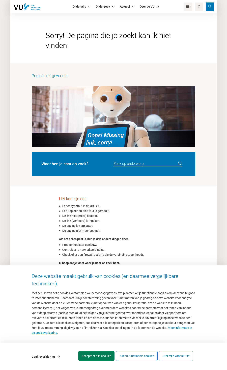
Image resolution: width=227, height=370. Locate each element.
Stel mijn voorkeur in (176, 357)
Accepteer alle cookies (92, 357)
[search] (180, 164)
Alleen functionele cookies (134, 357)
